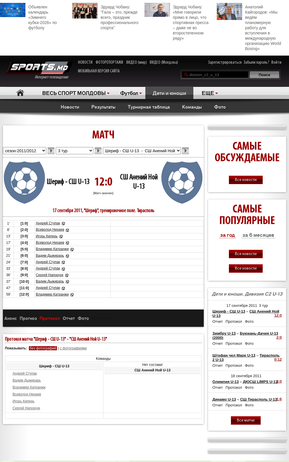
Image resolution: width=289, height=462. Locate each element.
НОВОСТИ (85, 62)
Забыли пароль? (256, 62)
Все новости (246, 180)
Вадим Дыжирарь (50, 256)
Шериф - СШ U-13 (68, 182)
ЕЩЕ (208, 92)
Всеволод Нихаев (50, 230)
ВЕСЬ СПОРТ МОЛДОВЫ (74, 92)
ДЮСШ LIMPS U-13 (260, 382)
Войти (276, 62)
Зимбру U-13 (224, 333)
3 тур (263, 305)
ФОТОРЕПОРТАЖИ (109, 62)
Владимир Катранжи (52, 249)
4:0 (279, 381)
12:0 (278, 315)
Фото (220, 106)
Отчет (69, 318)
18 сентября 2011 (246, 376)
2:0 (279, 337)
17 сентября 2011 (241, 305)
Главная (20, 93)
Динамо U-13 (224, 399)
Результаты (103, 106)
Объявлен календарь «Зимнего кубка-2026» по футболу (28, 16)
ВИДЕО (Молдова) (164, 62)
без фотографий (43, 348)
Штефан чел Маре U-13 (233, 355)
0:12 (278, 359)
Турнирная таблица (149, 106)
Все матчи (246, 420)
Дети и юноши (169, 92)
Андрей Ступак (48, 223)
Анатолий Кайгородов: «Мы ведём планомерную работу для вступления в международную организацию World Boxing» (249, 27)
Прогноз (28, 318)
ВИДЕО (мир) (136, 62)
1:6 (279, 399)
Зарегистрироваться (225, 62)
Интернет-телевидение (39, 70)
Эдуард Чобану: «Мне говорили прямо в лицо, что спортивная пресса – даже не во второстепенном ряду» (176, 22)
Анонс (10, 318)
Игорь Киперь (47, 236)
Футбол (129, 92)
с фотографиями (73, 348)
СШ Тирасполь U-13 (258, 399)
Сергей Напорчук (49, 275)
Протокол (50, 318)
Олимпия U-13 (225, 382)
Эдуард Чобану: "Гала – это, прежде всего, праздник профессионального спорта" (105, 16)
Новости (70, 106)
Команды (192, 106)
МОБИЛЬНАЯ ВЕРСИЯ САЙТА (99, 71)
